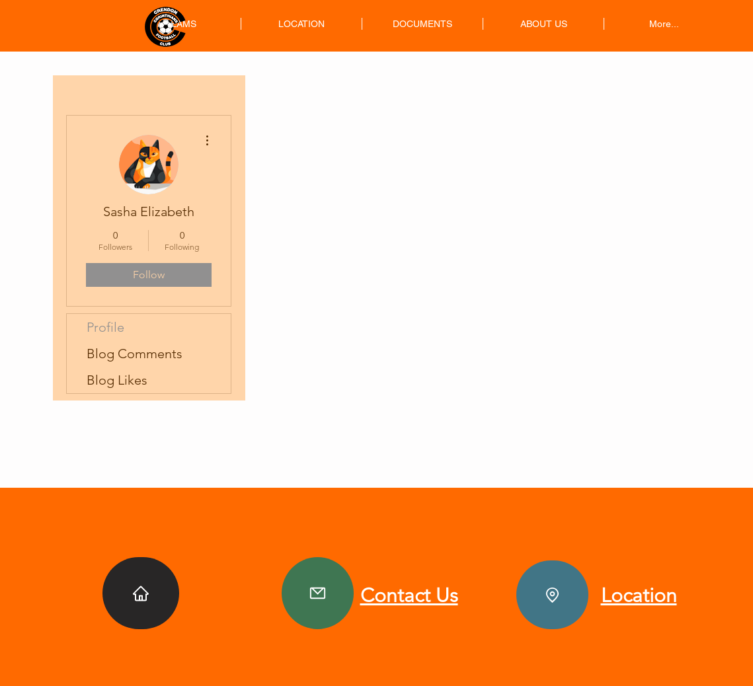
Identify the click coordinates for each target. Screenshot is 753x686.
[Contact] (318, 593)
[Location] (552, 594)
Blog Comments (134, 354)
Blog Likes (117, 380)
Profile (105, 327)
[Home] (140, 593)
